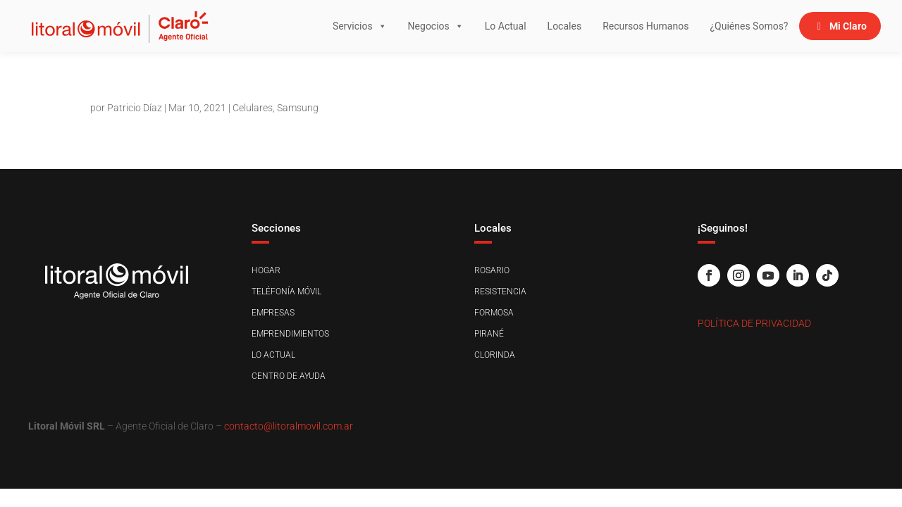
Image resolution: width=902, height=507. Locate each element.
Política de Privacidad (754, 323)
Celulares (253, 107)
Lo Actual (505, 26)
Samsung (298, 107)
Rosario (491, 270)
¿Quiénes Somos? (749, 26)
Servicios (360, 26)
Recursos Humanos (645, 26)
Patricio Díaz (134, 107)
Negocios (436, 26)
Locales (565, 26)
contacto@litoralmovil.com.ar (288, 426)
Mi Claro (848, 26)
